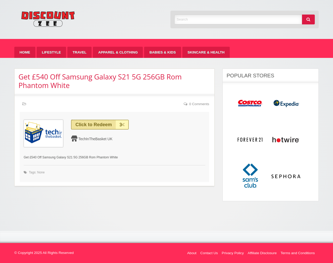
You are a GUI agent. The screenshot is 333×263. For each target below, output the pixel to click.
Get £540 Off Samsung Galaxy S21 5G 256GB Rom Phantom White (100, 81)
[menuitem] (24, 52)
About (192, 253)
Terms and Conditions (298, 253)
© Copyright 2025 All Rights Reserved (44, 253)
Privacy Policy (233, 253)
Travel (79, 52)
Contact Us (209, 253)
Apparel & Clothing (118, 52)
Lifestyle (51, 52)
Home (25, 52)
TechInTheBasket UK (95, 139)
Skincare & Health (206, 52)
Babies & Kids (162, 52)
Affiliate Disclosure (262, 253)
